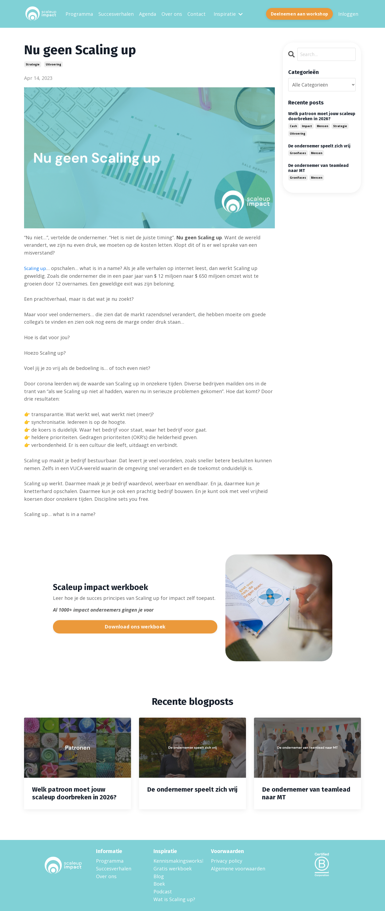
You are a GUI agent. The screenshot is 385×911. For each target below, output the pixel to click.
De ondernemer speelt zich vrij (319, 145)
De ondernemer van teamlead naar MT (318, 168)
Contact (196, 13)
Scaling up (36, 268)
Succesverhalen (116, 13)
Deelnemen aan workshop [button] (299, 14)
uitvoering (53, 64)
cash (293, 126)
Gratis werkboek (172, 868)
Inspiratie (228, 13)
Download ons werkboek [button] (135, 626)
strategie (33, 64)
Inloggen (348, 13)
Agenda (147, 13)
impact (307, 126)
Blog (158, 876)
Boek (159, 883)
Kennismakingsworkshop (175, 860)
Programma (79, 13)
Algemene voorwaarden (238, 868)
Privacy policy (226, 860)
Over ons (171, 13)
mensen (322, 126)
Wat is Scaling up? (174, 899)
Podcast (162, 891)
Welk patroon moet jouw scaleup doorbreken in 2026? (321, 116)
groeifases (298, 153)
